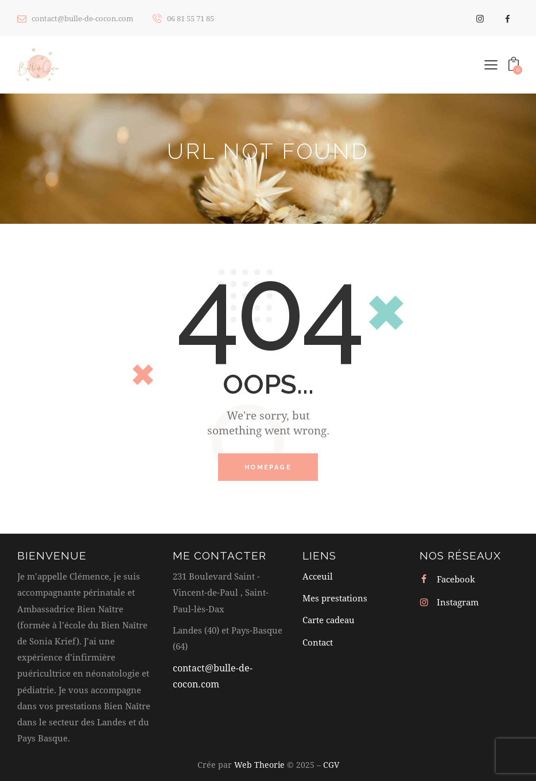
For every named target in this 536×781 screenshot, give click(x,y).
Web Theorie (259, 764)
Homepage (268, 467)
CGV (331, 764)
